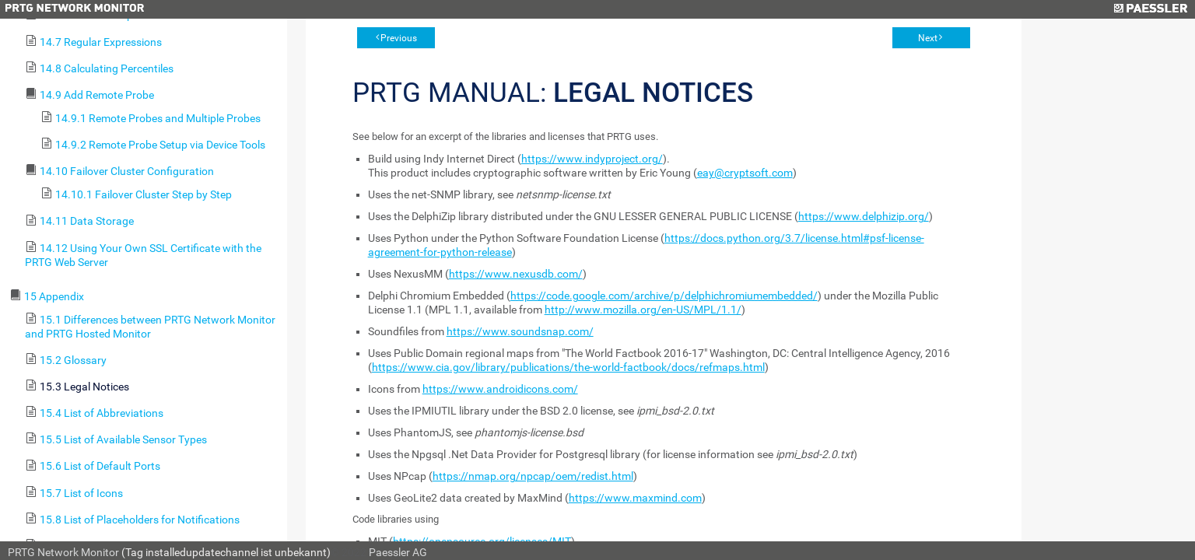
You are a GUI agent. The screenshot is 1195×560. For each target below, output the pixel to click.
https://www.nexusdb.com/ (516, 274)
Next (927, 38)
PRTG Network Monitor (63, 552)
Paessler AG (398, 552)
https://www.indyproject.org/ (592, 158)
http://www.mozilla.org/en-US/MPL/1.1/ (643, 309)
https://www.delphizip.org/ (863, 216)
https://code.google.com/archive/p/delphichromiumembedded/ (664, 295)
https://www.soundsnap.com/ (520, 331)
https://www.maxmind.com (635, 498)
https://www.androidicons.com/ (500, 389)
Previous (398, 38)
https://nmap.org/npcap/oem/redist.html (533, 476)
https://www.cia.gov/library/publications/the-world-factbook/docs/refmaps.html (568, 367)
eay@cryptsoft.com (745, 172)
